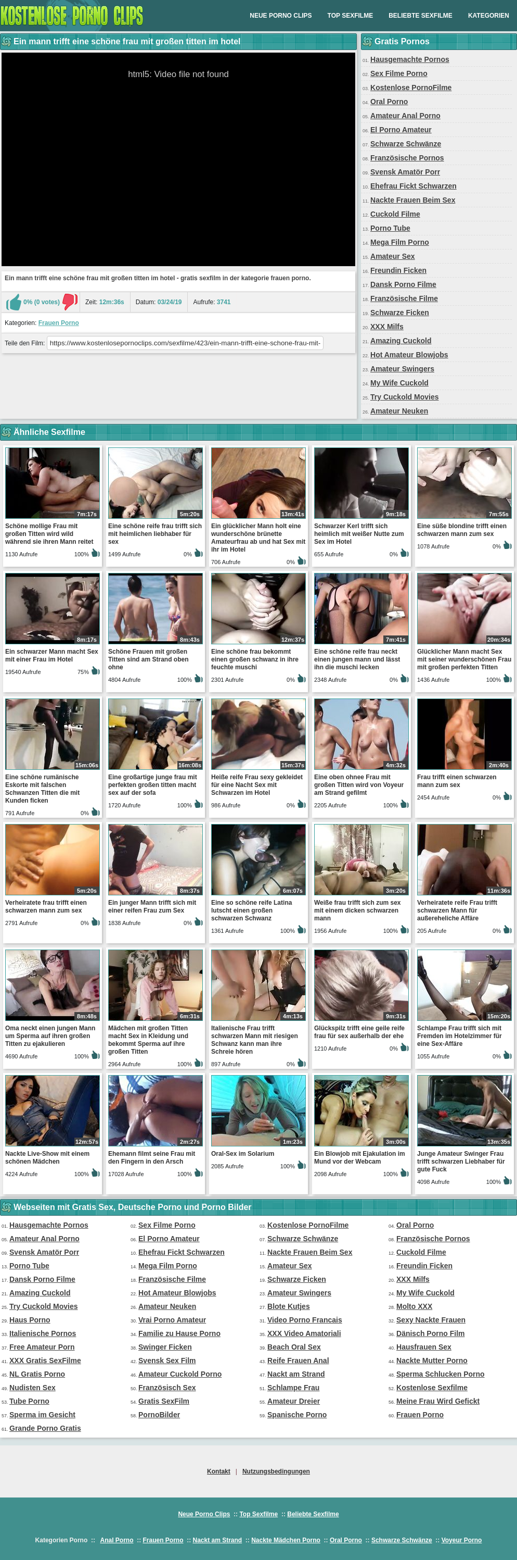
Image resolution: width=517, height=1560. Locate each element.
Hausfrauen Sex (423, 1347)
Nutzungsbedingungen (276, 1471)
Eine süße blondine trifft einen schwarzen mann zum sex (462, 530)
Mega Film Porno (399, 242)
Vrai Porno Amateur (172, 1320)
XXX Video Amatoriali (304, 1333)
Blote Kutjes (288, 1306)
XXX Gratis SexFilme (45, 1360)
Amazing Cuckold (400, 340)
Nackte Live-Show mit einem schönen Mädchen (47, 1157)
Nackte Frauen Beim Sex (412, 200)
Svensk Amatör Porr (405, 172)
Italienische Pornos (42, 1333)
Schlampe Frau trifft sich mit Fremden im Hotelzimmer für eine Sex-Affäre (459, 1036)
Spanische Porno (297, 1415)
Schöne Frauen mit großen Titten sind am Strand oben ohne (148, 659)
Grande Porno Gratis (45, 1428)
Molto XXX (414, 1306)
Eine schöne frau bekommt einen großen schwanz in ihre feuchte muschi (255, 659)
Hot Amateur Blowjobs (409, 355)
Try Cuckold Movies (404, 397)
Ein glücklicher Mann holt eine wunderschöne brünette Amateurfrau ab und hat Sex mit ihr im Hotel (258, 537)
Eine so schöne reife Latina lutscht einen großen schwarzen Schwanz (251, 910)
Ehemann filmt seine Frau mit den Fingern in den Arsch (151, 1157)
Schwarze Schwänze (405, 144)
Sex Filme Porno (399, 73)
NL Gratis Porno (37, 1374)
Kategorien (488, 15)
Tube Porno (29, 1401)
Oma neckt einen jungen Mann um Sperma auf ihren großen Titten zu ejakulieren (50, 1036)
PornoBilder (159, 1415)
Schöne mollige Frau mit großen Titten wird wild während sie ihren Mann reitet (49, 533)
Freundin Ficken (398, 270)
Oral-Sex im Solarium (242, 1153)
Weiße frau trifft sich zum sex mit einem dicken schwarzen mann (357, 910)
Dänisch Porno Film (430, 1333)
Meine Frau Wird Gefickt (438, 1401)
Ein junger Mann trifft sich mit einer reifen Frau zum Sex (152, 906)
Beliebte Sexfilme (421, 15)
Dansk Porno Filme (403, 284)
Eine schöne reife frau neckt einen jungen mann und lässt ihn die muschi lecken (357, 659)
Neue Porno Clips (281, 15)
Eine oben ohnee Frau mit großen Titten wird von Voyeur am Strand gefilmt (359, 784)
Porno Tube (390, 228)
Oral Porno (389, 101)
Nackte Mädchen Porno (285, 1540)
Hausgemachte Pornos (409, 59)
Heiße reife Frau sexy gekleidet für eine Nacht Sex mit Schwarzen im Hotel (257, 784)
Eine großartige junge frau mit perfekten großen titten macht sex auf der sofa (152, 784)
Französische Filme (404, 298)
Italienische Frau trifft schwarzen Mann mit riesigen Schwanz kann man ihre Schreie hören (254, 1040)
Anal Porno (116, 1540)
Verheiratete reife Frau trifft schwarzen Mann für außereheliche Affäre (457, 910)
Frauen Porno (58, 323)
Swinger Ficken (165, 1347)
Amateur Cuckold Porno (180, 1374)
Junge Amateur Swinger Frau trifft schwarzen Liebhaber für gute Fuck (461, 1161)
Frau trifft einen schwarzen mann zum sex (457, 781)
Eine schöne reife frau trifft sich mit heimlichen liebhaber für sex (155, 533)
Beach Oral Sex (294, 1347)
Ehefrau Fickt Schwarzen (413, 186)
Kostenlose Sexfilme (432, 1387)
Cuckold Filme (395, 214)
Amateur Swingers (402, 369)
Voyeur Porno (462, 1540)
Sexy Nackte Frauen (431, 1320)
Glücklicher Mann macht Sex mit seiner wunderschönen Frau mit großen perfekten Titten (464, 659)
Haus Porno (29, 1320)
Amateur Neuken (399, 411)
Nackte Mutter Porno (432, 1360)
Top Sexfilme (350, 15)
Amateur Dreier (293, 1401)
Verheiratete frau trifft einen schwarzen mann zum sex (46, 906)
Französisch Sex (167, 1387)
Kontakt (218, 1471)
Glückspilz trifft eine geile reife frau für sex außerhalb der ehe (359, 1032)
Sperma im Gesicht (42, 1415)
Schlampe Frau (293, 1387)
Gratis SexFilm (163, 1401)
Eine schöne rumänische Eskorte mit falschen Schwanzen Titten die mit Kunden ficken (42, 788)
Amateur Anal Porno (405, 115)
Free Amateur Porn (42, 1347)
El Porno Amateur (401, 130)
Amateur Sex (392, 256)
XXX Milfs (387, 326)
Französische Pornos (407, 158)
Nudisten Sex (32, 1387)
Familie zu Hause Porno (179, 1333)
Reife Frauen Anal (298, 1360)
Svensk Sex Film (167, 1360)
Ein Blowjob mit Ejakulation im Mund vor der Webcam (359, 1157)
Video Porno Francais (304, 1320)
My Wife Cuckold (399, 383)
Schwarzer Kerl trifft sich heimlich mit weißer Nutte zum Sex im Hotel (359, 533)
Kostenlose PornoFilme (410, 87)
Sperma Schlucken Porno (440, 1374)
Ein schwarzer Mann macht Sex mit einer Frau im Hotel (51, 655)
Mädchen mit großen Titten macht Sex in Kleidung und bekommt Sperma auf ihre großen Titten (148, 1040)
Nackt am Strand (296, 1374)
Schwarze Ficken (399, 312)
